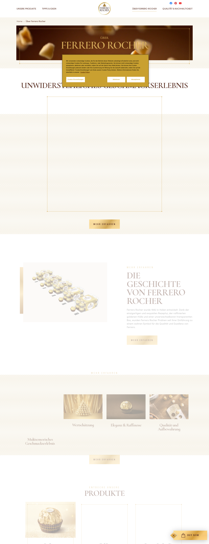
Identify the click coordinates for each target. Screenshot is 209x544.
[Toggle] (173, 535)
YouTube (160, 540)
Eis (8, 540)
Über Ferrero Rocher (144, 8)
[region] (105, 70)
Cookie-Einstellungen (76, 79)
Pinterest (160, 535)
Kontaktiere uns (63, 535)
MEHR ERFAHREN (104, 157)
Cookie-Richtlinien (113, 540)
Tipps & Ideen (49, 8)
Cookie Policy (85, 72)
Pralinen (11, 530)
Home (19, 21)
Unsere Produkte (26, 8)
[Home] (104, 8)
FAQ (58, 530)
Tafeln (10, 535)
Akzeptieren (135, 79)
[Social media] (172, 3)
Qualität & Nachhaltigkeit (177, 8)
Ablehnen (116, 79)
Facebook (160, 530)
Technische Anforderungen (117, 530)
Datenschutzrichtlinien (115, 535)
